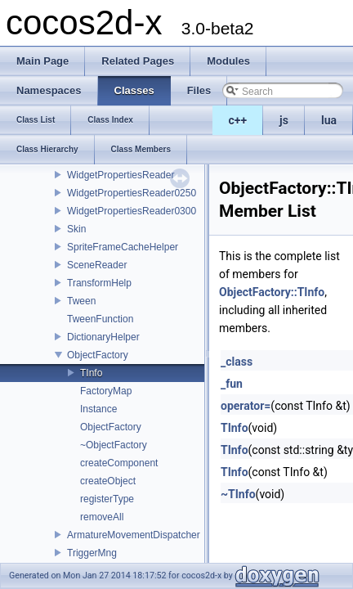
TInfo (91, 373)
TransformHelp (99, 283)
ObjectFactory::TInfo (271, 292)
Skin (76, 229)
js (283, 120)
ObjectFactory (97, 355)
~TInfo (238, 494)
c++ (238, 120)
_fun (232, 383)
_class (236, 361)
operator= (245, 405)
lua (329, 120)
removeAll (101, 517)
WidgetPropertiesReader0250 (131, 193)
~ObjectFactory (113, 445)
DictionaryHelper (103, 337)
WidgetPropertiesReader (120, 175)
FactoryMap (106, 391)
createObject (108, 481)
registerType (107, 499)
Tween (81, 301)
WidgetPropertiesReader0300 (131, 211)
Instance (98, 409)
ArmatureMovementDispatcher (133, 535)
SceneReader (97, 265)
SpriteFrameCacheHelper (122, 247)
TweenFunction (100, 319)
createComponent (119, 463)
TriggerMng (92, 553)
